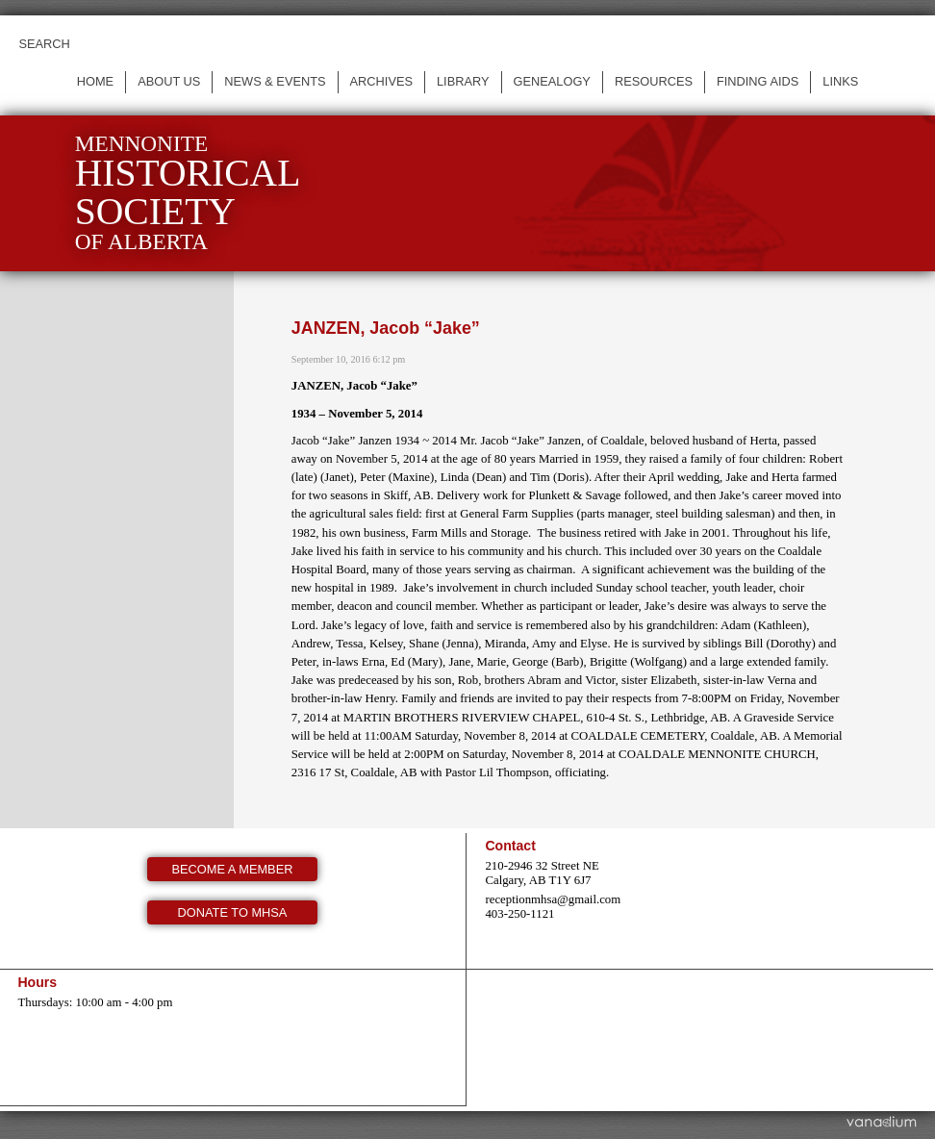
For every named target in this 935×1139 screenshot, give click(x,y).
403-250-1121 (519, 914)
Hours (37, 982)
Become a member (232, 869)
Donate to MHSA (233, 912)
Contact (510, 845)
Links (840, 81)
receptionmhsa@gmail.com (552, 899)
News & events (274, 81)
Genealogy (552, 81)
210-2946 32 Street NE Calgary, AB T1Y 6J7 (541, 873)
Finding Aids (757, 81)
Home (95, 81)
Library (463, 81)
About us (169, 81)
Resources (654, 81)
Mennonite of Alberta (188, 193)
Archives (381, 81)
